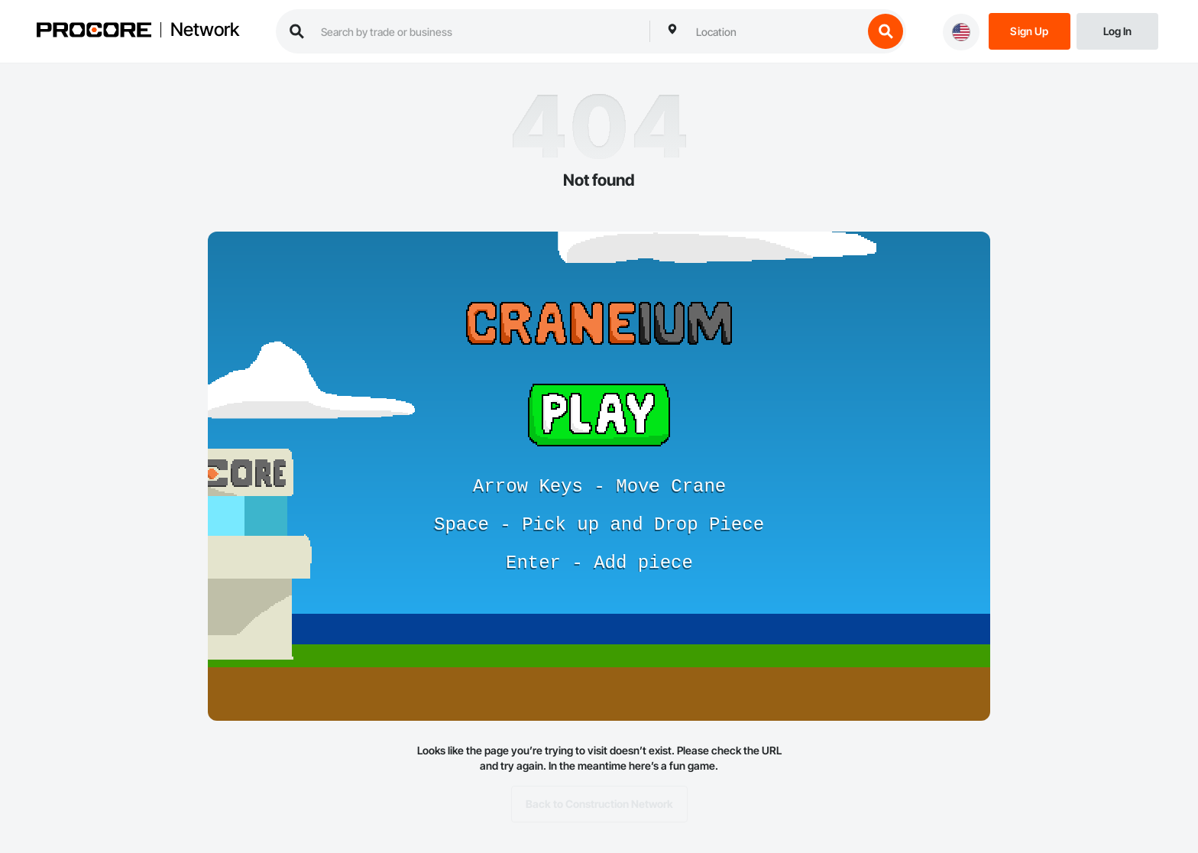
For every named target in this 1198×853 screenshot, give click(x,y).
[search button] (885, 31)
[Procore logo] (94, 31)
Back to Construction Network (599, 804)
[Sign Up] (1029, 30)
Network (204, 29)
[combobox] (775, 31)
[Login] (1117, 30)
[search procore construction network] (477, 31)
